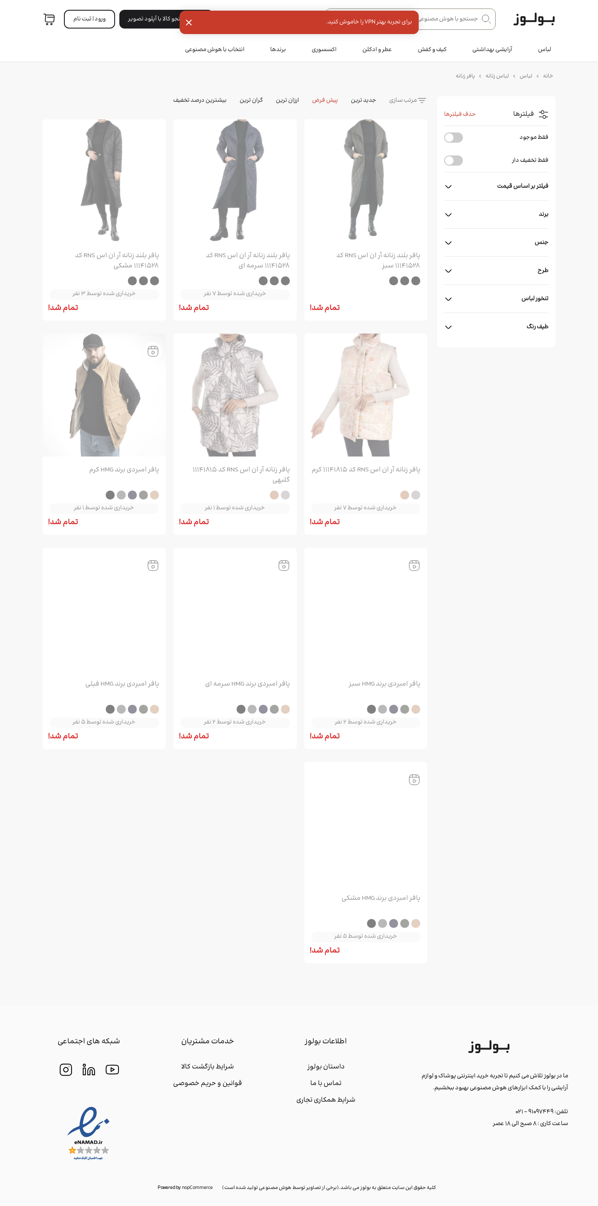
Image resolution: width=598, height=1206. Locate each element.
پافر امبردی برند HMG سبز (384, 684)
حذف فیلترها (460, 114)
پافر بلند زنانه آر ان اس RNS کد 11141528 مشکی (117, 261)
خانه (548, 76)
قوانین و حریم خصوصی (207, 1083)
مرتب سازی (403, 100)
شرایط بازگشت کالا (207, 1067)
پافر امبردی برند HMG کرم (124, 470)
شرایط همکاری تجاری (325, 1100)
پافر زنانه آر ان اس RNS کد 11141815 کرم (366, 470)
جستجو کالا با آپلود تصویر (166, 19)
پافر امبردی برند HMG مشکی (380, 898)
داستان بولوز (326, 1067)
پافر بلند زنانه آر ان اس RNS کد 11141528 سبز (378, 261)
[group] (366, 182)
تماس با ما (325, 1083)
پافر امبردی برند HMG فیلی (122, 684)
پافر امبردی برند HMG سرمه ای (247, 684)
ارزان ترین (287, 100)
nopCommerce (197, 1188)
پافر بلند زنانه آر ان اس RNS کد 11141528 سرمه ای (248, 261)
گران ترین (251, 100)
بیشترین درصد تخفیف (200, 100)
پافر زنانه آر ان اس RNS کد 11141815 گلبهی (241, 475)
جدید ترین (363, 100)
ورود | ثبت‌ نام (89, 19)
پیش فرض (325, 100)
